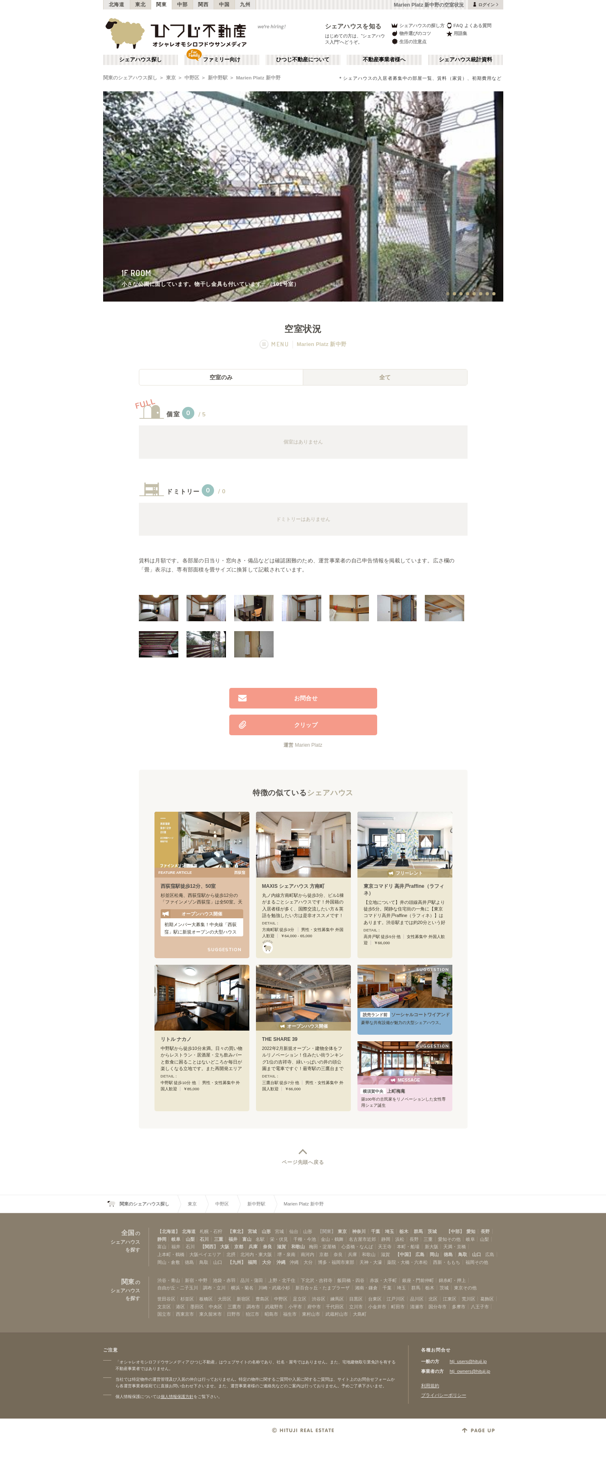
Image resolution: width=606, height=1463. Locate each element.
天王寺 (385, 1246)
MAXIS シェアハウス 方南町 (293, 886)
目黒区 (356, 1298)
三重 (218, 1239)
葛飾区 (487, 1298)
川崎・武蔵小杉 (274, 1287)
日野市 (233, 1314)
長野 (485, 1231)
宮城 (252, 1231)
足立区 (299, 1298)
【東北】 (237, 1231)
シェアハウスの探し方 (418, 25)
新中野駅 (218, 78)
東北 (140, 4)
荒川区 (468, 1298)
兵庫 (253, 1246)
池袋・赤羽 (224, 1280)
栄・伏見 (279, 1239)
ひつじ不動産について (302, 60)
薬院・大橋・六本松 (407, 1262)
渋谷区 (318, 1298)
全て (385, 377)
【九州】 (237, 1262)
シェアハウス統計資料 (465, 60)
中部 (182, 4)
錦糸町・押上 (452, 1280)
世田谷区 (166, 1298)
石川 (204, 1239)
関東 (161, 4)
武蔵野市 (274, 1306)
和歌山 (298, 1246)
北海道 (116, 4)
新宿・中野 (196, 1280)
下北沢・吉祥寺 (316, 1280)
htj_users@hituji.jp (468, 1361)
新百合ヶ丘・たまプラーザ (322, 1287)
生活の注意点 (408, 41)
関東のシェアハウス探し (130, 78)
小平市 (295, 1306)
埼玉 (389, 1231)
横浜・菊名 (242, 1287)
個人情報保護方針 (177, 1396)
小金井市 (377, 1306)
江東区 (449, 1298)
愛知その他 (449, 1239)
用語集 (456, 33)
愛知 (470, 1231)
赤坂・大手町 (383, 1280)
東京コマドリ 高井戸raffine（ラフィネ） (404, 889)
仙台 (293, 1231)
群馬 (418, 1231)
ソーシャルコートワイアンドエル (404, 1014)
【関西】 (209, 1246)
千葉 (375, 1231)
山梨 (190, 1239)
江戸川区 (396, 1298)
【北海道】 (168, 1231)
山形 (266, 1231)
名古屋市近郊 (362, 1239)
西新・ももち (446, 1262)
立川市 (356, 1306)
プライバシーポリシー (443, 1395)
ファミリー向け (221, 60)
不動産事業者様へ (384, 60)
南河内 (307, 1254)
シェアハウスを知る (353, 26)
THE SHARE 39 (280, 1039)
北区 (433, 1298)
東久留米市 (210, 1314)
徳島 (448, 1254)
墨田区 (197, 1306)
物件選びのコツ (411, 33)
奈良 (267, 1246)
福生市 (290, 1314)
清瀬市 (417, 1306)
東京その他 (465, 1287)
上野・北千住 (281, 1280)
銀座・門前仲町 (418, 1280)
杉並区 (187, 1298)
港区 (180, 1306)
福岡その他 (476, 1262)
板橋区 (206, 1298)
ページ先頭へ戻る (303, 1162)
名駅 (260, 1239)
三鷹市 (234, 1306)
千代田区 (335, 1306)
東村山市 (311, 1314)
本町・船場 (408, 1246)
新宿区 (243, 1298)
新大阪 (431, 1246)
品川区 (417, 1298)
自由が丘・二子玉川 (177, 1287)
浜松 (399, 1239)
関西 (203, 4)
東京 (171, 78)
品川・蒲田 (251, 1280)
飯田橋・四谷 (350, 1280)
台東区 (375, 1298)
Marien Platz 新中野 (258, 78)
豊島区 (262, 1298)
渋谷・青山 (168, 1280)
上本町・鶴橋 (170, 1254)
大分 (266, 1262)
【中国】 (404, 1254)
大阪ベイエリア (205, 1254)
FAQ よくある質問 (469, 25)
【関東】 (327, 1231)
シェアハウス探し (140, 60)
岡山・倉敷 (168, 1262)
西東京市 (185, 1314)
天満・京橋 (454, 1246)
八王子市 (480, 1306)
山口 (476, 1254)
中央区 (215, 1306)
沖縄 (281, 1262)
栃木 (403, 1231)
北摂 (230, 1254)
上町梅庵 (382, 1091)
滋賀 (281, 1246)
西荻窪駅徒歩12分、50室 (188, 886)
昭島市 (271, 1314)
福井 (232, 1239)
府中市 (314, 1306)
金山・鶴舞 (332, 1239)
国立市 (164, 1314)
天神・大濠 (370, 1262)
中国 (224, 4)
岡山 (434, 1254)
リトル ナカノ (176, 1039)
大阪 (224, 1246)
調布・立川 (214, 1287)
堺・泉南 (286, 1254)
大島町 (359, 1314)
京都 (238, 1246)
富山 (246, 1239)
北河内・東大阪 (256, 1254)
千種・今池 (304, 1239)
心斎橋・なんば (357, 1246)
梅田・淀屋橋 (322, 1246)
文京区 (164, 1306)
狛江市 (252, 1314)
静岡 (161, 1239)
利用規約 (430, 1385)
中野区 (191, 78)
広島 (419, 1254)
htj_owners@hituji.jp (470, 1371)
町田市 (398, 1306)
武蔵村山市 (336, 1314)
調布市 (253, 1306)
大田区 (224, 1298)
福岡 (252, 1262)
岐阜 (175, 1239)
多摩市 (458, 1306)
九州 (245, 4)
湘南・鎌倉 (366, 1287)
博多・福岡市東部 (336, 1262)
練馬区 (337, 1298)
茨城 (432, 1231)
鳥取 (462, 1254)
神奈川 (359, 1231)
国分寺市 (438, 1306)
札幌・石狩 (211, 1231)
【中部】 (455, 1231)
